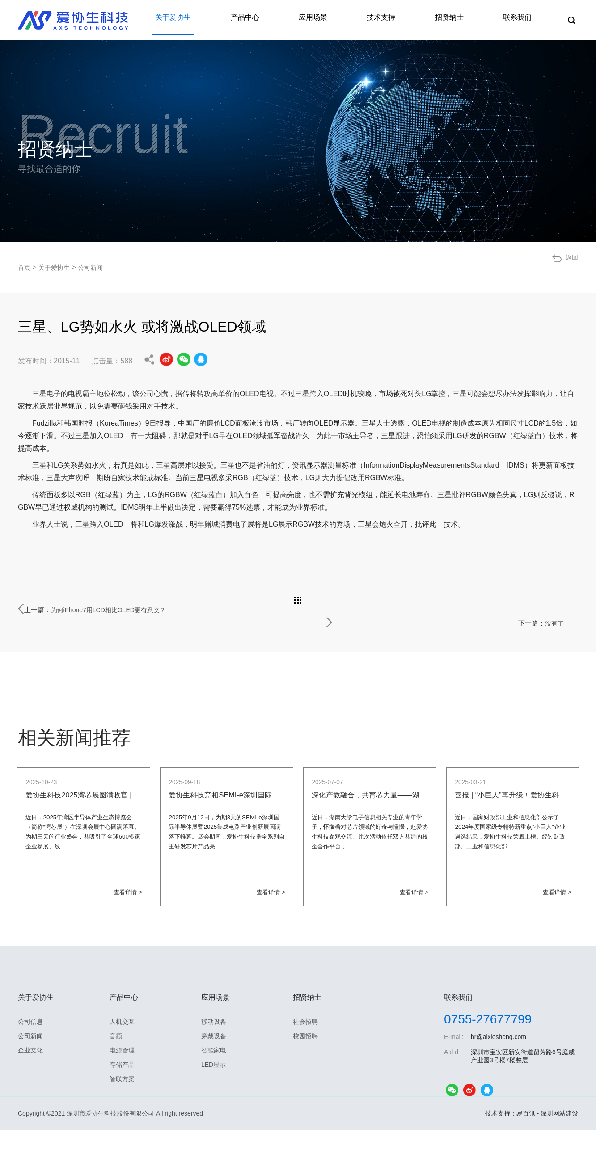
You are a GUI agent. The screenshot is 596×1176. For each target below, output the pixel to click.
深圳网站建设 (559, 1159)
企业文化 (30, 1096)
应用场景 (338, 20)
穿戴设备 (213, 1082)
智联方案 (122, 1125)
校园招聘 (305, 1082)
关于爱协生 (213, 20)
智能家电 (213, 1096)
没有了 (552, 609)
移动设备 (213, 1067)
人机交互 (122, 1067)
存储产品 (122, 1110)
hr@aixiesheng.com (498, 1083)
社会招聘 (305, 1067)
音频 (116, 1082)
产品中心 (277, 20)
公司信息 (30, 1067)
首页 (25, 267)
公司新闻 (98, 267)
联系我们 (521, 20)
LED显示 (213, 1110)
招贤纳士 (460, 20)
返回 (571, 267)
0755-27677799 (488, 1065)
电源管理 (122, 1096)
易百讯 (525, 1159)
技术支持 (399, 20)
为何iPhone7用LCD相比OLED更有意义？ (138, 609)
